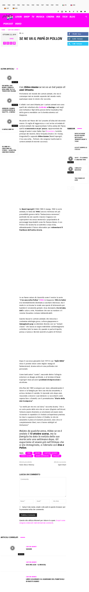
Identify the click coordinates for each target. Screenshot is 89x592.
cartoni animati (51, 453)
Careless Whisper (80, 167)
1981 (13, 5)
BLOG (72, 16)
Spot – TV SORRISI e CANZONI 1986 (81, 157)
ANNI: (3, 5)
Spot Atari (62, 465)
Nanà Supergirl (42, 456)
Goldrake (43, 107)
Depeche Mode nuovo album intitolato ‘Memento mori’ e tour (81, 136)
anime (37, 453)
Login (18, 16)
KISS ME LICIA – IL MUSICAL (36, 565)
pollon (56, 456)
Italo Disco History (26, 465)
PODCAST (8, 23)
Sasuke (29, 549)
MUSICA (40, 16)
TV (33, 16)
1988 (47, 5)
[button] (86, 17)
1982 (18, 5)
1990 (57, 5)
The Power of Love (81, 177)
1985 (33, 5)
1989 (52, 5)
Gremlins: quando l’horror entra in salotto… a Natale (8, 110)
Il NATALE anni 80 (8, 129)
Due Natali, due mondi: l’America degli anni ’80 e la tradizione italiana (9, 88)
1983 (23, 5)
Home (3, 30)
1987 (42, 5)
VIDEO (18, 23)
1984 (28, 5)
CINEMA (50, 16)
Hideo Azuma (26, 456)
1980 (9, 5)
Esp (6, 8)
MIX (58, 16)
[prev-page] (68, 186)
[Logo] (8, 16)
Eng (72, 5)
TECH (64, 16)
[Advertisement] (77, 86)
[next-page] (72, 186)
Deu (15, 8)
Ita (64, 5)
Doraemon (50, 131)
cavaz (12, 38)
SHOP (27, 16)
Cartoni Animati (14, 30)
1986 (37, 5)
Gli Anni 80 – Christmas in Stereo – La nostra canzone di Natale (9, 149)
